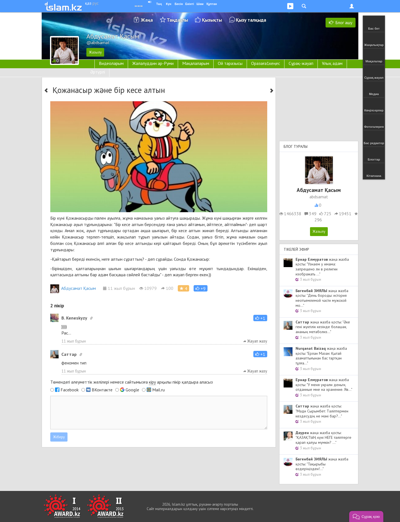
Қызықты (212, 20)
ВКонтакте (102, 389)
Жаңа (147, 20)
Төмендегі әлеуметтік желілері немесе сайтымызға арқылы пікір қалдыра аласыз (131, 382)
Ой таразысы (230, 63)
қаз (88, 3)
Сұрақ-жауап (301, 63)
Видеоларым (111, 63)
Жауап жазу (255, 341)
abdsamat (318, 196)
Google (132, 389)
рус (95, 3)
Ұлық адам (332, 63)
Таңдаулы (177, 20)
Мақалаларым (195, 63)
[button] (201, 288)
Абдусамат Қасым (73, 288)
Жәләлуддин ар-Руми (153, 63)
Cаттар (69, 354)
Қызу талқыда (251, 20)
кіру (152, 382)
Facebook (70, 389)
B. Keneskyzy (74, 318)
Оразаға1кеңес (265, 63)
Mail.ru (158, 389)
